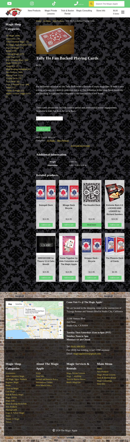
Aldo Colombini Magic (15, 376)
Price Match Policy (44, 385)
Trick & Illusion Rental (67, 12)
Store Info (100, 11)
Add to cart (43, 129)
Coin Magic (10, 391)
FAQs (38, 373)
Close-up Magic (12, 388)
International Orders (44, 382)
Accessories (10, 373)
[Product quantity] (49, 118)
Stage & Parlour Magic (15, 413)
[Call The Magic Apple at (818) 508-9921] (79, 4)
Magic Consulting (84, 11)
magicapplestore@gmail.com (87, 353)
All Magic (47, 21)
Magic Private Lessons (51, 12)
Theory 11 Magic (13, 419)
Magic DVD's (11, 398)
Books (8, 385)
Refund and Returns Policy (47, 379)
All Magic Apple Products (16, 379)
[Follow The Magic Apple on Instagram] (32, 4)
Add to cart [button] (45, 225)
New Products (34, 11)
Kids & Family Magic (14, 394)
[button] (71, 31)
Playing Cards (11, 410)
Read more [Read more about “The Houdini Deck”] (91, 225)
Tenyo (8, 416)
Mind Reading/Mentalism (16, 404)
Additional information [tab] (80, 145)
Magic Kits (10, 401)
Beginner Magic (12, 382)
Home (38, 21)
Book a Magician (73, 382)
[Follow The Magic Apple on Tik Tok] (54, 4)
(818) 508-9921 (78, 346)
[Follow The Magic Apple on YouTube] (9, 4)
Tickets (9, 422)
